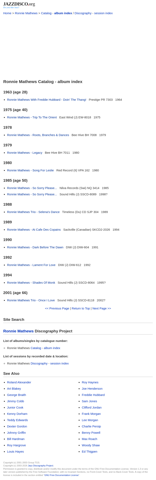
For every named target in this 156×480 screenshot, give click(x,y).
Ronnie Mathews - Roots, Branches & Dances (38, 135)
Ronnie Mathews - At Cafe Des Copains (34, 229)
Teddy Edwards (17, 420)
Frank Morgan (91, 413)
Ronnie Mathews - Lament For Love (31, 265)
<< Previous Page (57, 308)
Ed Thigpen (89, 451)
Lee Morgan (90, 420)
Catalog (46, 13)
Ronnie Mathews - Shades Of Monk (31, 282)
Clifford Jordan (92, 407)
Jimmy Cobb (15, 401)
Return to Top (81, 308)
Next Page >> (101, 308)
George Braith (16, 395)
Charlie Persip (91, 426)
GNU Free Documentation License (61, 475)
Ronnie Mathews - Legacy (24, 152)
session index (103, 13)
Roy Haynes (90, 382)
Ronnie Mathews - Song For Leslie (30, 170)
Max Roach (89, 439)
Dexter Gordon (17, 426)
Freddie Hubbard (93, 395)
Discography (83, 13)
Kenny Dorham (17, 413)
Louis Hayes (15, 451)
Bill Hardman (16, 439)
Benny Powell (91, 432)
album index (63, 13)
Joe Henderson (92, 388)
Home (7, 13)
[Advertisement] (78, 46)
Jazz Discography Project (40, 465)
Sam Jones (89, 401)
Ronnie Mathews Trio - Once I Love (31, 300)
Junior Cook (15, 407)
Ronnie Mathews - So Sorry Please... (32, 188)
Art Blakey (14, 388)
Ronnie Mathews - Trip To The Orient (32, 117)
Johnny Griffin (16, 432)
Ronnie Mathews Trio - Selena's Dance (33, 212)
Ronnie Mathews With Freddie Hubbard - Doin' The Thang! (46, 99)
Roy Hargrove (16, 445)
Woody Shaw (91, 445)
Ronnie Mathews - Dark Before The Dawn (35, 247)
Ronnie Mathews (26, 13)
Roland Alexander (19, 382)
